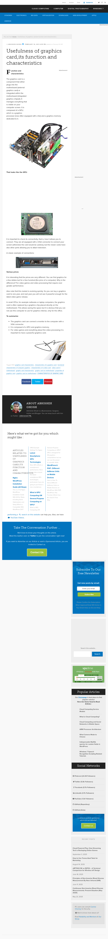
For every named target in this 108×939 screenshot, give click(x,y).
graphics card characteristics (24, 365)
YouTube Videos (15, 518)
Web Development (80, 15)
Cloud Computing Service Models (89, 711)
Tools (78, 3)
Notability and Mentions (88, 918)
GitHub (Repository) (81, 805)
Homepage (82, 698)
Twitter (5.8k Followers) (83, 783)
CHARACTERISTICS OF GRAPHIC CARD (51, 373)
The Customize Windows (14, 8)
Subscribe (89, 596)
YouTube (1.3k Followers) (83, 800)
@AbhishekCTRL (25, 416)
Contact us (88, 827)
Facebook (26, 381)
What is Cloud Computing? (90, 718)
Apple (94, 15)
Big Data (34, 15)
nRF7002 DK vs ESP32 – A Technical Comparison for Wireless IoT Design (86, 870)
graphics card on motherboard (27, 373)
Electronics (21, 15)
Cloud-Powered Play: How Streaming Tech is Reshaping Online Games (87, 850)
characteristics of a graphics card (46, 365)
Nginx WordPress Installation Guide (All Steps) (17, 483)
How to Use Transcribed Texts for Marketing (85, 860)
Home (64, 3)
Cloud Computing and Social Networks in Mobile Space (90, 724)
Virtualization (48, 15)
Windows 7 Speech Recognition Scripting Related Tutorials (91, 755)
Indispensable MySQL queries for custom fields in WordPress (90, 745)
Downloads (63, 15)
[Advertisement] (38, 28)
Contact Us (89, 3)
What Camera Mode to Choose (88, 737)
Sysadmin (8, 15)
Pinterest (48, 381)
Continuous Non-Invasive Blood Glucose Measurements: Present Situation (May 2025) (88, 891)
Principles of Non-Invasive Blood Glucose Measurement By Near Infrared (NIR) (88, 880)
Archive (71, 3)
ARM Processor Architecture (90, 730)
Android (7, 21)
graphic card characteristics (25, 370)
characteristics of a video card (42, 367)
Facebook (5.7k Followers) (84, 788)
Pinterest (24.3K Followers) (84, 777)
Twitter (37, 381)
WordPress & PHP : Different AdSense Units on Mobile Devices (53, 479)
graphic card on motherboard (45, 370)
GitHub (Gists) (79, 811)
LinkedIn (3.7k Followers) (83, 794)
